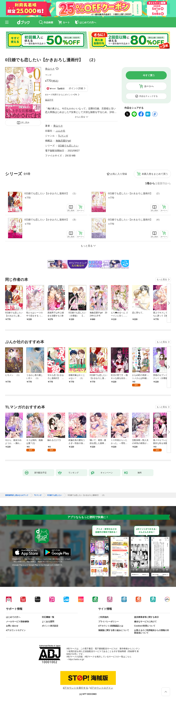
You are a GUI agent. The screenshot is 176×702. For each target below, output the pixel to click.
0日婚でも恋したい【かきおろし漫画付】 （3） (50, 219)
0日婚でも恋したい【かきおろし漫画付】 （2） (134, 193)
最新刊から (164, 183)
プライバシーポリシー (108, 621)
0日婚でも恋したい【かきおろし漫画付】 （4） (134, 219)
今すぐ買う (149, 75)
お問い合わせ (12, 626)
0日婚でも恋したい (68, 145)
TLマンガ (63, 135)
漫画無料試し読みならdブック (16, 495)
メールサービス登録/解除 (17, 621)
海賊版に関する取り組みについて (113, 630)
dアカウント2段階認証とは (110, 626)
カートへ (149, 86)
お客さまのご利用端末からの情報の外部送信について (151, 631)
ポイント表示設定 (50, 626)
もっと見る (162, 279)
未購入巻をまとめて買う (155, 174)
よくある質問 (48, 621)
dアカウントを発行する (75, 687)
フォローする (57, 69)
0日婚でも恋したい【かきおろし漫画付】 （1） (50, 193)
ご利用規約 (103, 617)
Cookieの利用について (144, 626)
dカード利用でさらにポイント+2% (61, 94)
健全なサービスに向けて (145, 621)
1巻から (150, 183)
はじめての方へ (13, 617)
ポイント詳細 (76, 88)
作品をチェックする (148, 96)
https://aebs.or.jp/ (76, 659)
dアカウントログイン (16, 630)
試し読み (25, 122)
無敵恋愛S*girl (63, 140)
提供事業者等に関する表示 (146, 617)
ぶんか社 (60, 130)
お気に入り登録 (118, 174)
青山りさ (50, 68)
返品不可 (49, 100)
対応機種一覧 (48, 617)
